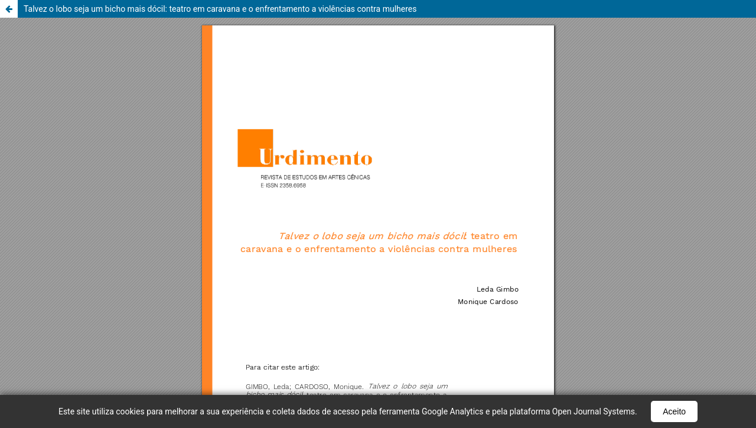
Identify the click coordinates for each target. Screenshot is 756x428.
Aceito (674, 411)
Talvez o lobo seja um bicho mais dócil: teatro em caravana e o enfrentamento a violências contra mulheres (220, 9)
